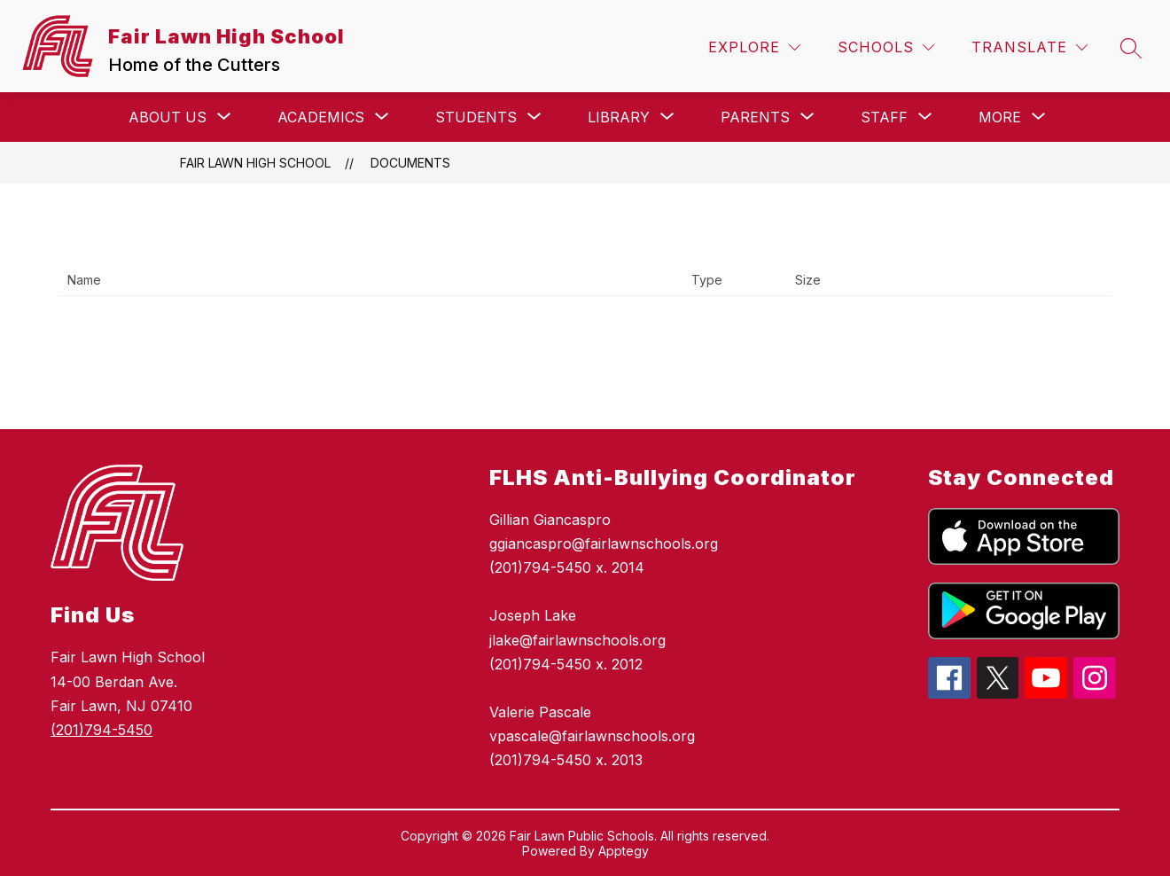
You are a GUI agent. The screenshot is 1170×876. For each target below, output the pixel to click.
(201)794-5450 (101, 730)
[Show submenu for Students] (476, 117)
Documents (410, 162)
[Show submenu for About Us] (168, 117)
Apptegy (623, 850)
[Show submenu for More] (1000, 117)
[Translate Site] (1029, 47)
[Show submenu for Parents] (755, 117)
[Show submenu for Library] (619, 117)
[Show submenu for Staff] (884, 117)
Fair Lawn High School (255, 162)
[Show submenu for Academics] (320, 117)
